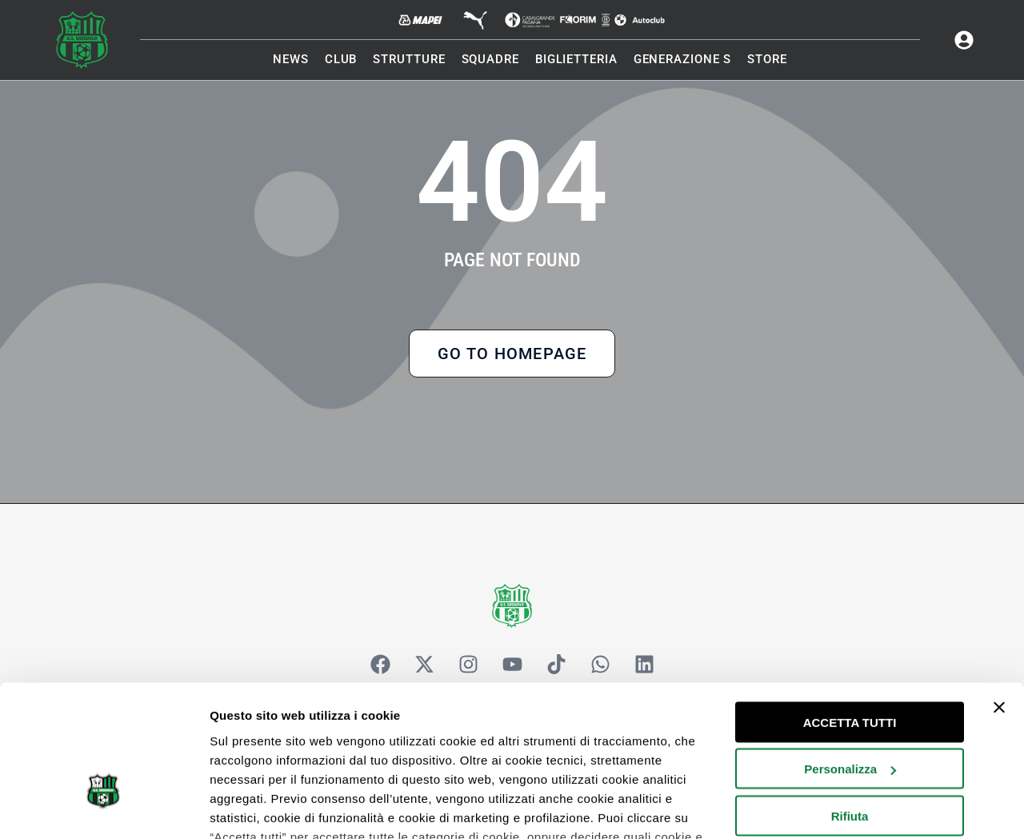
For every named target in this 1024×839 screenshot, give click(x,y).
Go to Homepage (512, 355)
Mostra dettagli (253, 807)
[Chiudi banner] (999, 597)
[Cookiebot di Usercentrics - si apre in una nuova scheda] (104, 808)
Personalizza (850, 659)
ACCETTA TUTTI (850, 612)
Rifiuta (850, 706)
